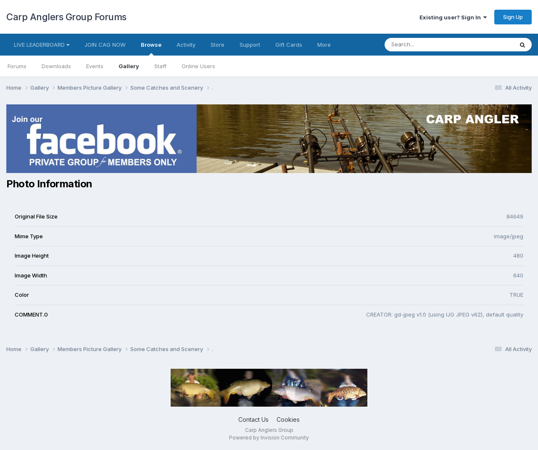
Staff (160, 66)
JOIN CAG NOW (105, 44)
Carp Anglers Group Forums (66, 16)
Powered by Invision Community (269, 437)
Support (250, 44)
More (324, 44)
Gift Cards (288, 44)
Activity (186, 44)
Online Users (198, 66)
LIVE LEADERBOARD (41, 44)
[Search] (426, 44)
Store (217, 44)
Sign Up (513, 16)
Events (94, 66)
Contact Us (253, 419)
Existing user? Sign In (453, 17)
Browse (151, 48)
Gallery (129, 66)
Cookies (288, 419)
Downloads (56, 66)
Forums (17, 66)
